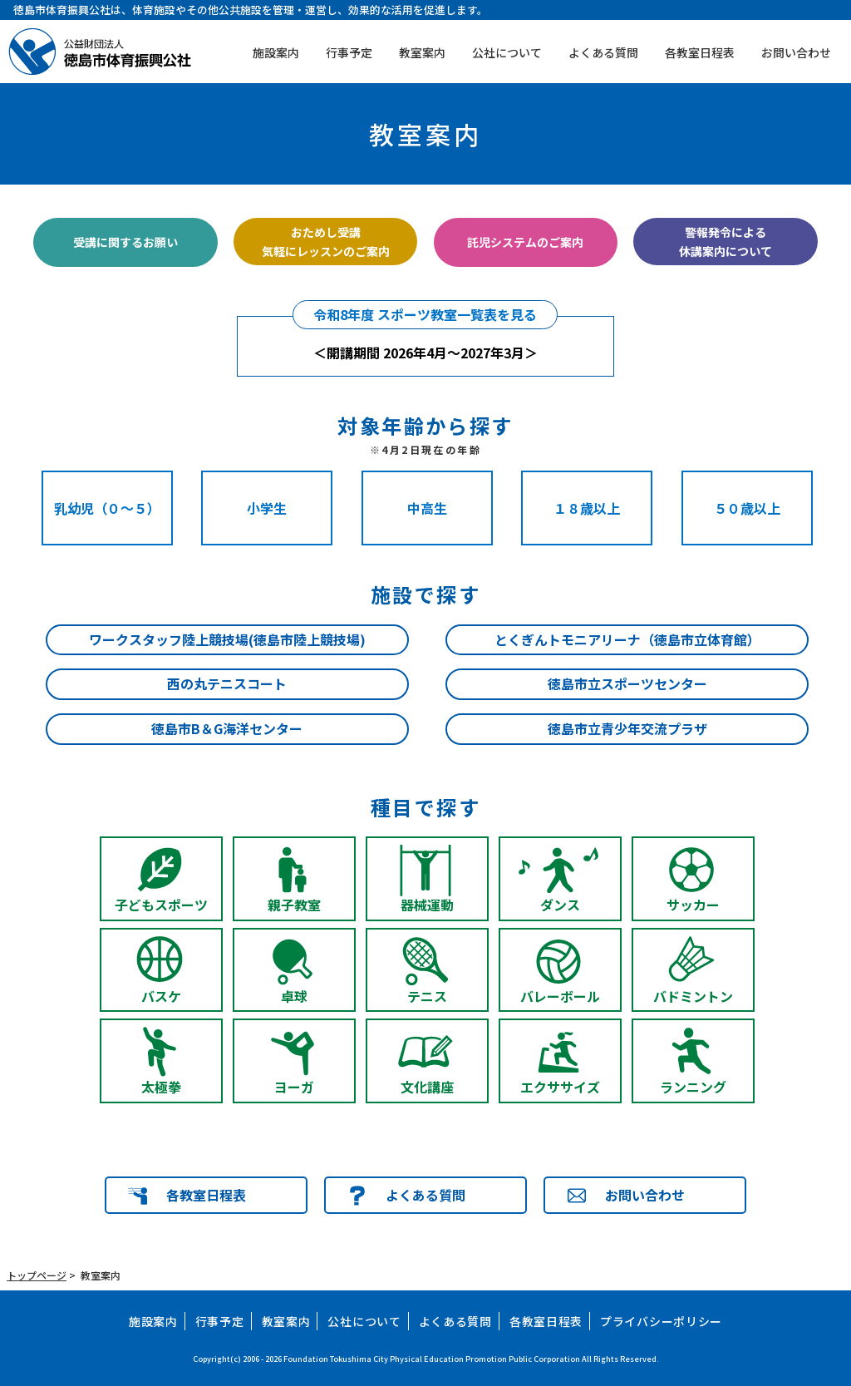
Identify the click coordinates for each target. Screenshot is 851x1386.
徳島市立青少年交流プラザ (627, 728)
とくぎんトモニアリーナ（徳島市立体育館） (627, 639)
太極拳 (161, 1087)
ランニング (693, 1087)
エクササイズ (560, 1087)
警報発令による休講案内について (725, 241)
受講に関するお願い (125, 242)
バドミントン (693, 996)
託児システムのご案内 (525, 242)
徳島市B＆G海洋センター (227, 728)
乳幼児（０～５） (107, 508)
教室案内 (422, 52)
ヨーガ (294, 1087)
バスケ (161, 996)
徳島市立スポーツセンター (627, 683)
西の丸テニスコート (227, 683)
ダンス (560, 905)
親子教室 (294, 905)
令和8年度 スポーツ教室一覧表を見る (425, 314)
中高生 (427, 508)
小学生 (267, 508)
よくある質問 (603, 52)
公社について (507, 52)
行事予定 (349, 52)
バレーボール (560, 996)
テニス (427, 996)
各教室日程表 (700, 52)
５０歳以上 (747, 508)
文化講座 (427, 1087)
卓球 (294, 996)
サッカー (693, 905)
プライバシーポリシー (661, 1321)
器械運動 (427, 905)
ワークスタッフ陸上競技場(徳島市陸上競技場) (227, 639)
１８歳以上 (586, 508)
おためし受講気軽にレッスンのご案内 (326, 241)
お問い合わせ (796, 52)
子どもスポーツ (161, 905)
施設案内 (276, 52)
